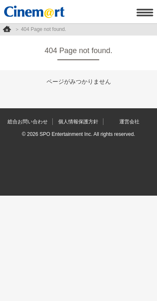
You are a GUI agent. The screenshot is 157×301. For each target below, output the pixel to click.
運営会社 (129, 122)
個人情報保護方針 (78, 122)
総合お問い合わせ (28, 122)
